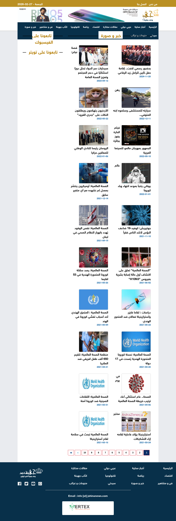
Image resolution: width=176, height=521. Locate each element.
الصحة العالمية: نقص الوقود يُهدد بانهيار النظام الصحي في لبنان (90, 232)
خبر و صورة (30, 26)
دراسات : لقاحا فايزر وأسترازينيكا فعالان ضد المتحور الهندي (132, 316)
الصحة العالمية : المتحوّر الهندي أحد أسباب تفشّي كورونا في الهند (89, 316)
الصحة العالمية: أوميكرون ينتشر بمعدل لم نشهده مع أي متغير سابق (89, 190)
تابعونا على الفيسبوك (42, 38)
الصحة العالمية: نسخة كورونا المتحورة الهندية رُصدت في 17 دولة (133, 358)
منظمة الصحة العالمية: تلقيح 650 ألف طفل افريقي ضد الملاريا (91, 358)
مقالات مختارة (110, 26)
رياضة (86, 26)
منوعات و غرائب (78, 482)
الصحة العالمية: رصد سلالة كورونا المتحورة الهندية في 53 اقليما (90, 274)
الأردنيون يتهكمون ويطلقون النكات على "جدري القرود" (91, 112)
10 (85, 452)
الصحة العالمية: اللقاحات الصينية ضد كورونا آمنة (94, 398)
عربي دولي (126, 26)
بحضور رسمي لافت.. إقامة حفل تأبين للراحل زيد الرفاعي (134, 70)
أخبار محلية (140, 26)
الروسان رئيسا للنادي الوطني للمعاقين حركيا (91, 150)
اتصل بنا (141, 3)
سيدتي (112, 482)
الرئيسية (153, 26)
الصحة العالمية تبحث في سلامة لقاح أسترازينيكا (89, 436)
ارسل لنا (152, 7)
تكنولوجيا (75, 26)
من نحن (153, 3)
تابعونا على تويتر (43, 51)
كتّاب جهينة (61, 26)
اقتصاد (96, 26)
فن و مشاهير (46, 26)
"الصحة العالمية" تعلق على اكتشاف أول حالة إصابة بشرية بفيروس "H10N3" (133, 274)
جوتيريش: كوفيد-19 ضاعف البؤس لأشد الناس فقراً (134, 230)
